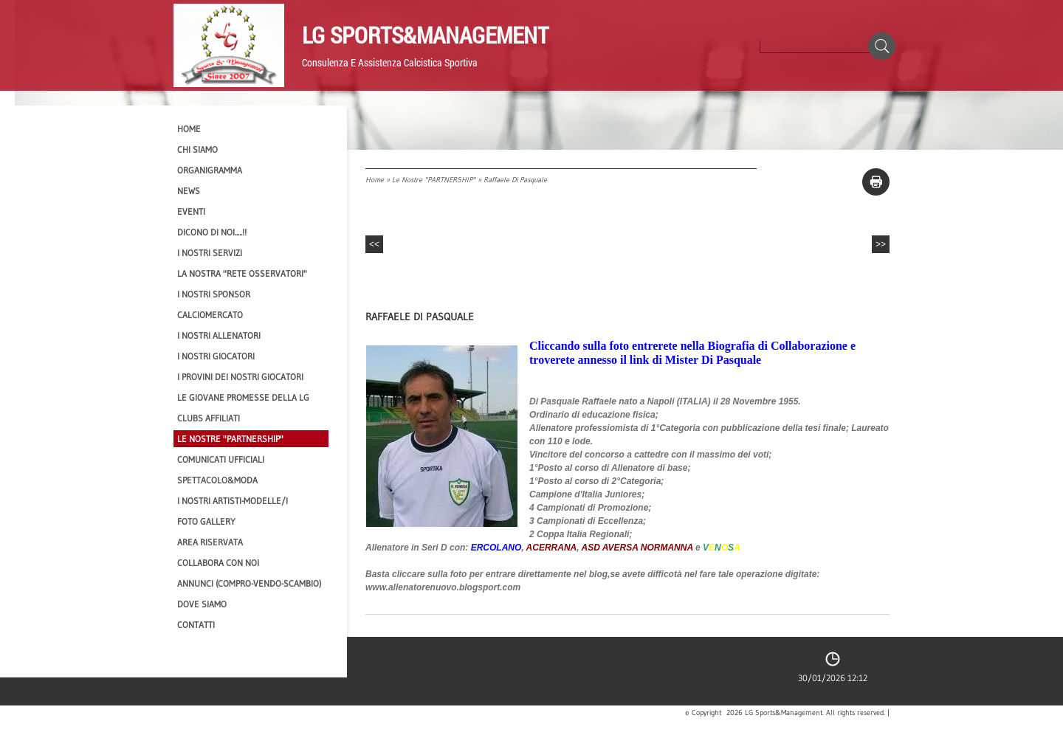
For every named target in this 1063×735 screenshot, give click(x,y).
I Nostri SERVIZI (209, 252)
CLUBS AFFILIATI (208, 418)
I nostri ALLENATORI (219, 335)
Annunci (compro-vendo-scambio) (249, 583)
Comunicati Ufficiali (220, 459)
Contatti (196, 624)
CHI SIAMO (197, 149)
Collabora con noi (218, 562)
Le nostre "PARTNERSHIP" (433, 179)
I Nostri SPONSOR (213, 294)
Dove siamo (202, 604)
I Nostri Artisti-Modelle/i (232, 500)
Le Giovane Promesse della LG (243, 397)
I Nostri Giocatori (216, 356)
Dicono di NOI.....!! (212, 232)
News (188, 190)
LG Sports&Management (425, 34)
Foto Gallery (206, 521)
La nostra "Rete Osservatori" (242, 273)
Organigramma (209, 170)
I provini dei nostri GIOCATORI (240, 376)
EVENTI (191, 211)
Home (374, 179)
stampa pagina (876, 182)
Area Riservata (210, 542)
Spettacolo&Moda (217, 480)
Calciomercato (210, 314)
